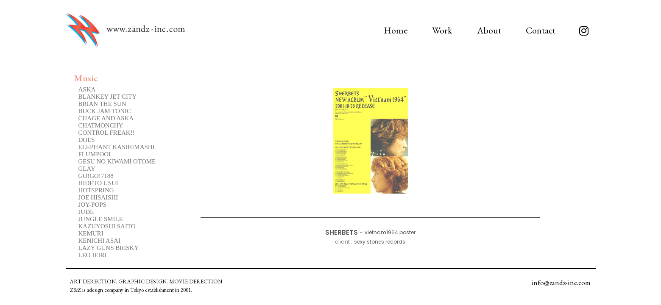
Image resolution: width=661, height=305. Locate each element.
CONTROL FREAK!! (106, 132)
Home (395, 30)
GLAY (86, 168)
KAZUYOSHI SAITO (107, 226)
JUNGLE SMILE (100, 219)
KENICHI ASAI (99, 240)
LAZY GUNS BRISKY (108, 247)
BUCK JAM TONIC (104, 111)
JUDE (86, 211)
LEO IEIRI (92, 255)
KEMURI (90, 233)
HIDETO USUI (98, 183)
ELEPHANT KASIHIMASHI (116, 147)
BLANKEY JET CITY (107, 96)
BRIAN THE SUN (102, 103)
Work (442, 30)
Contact (540, 30)
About (489, 30)
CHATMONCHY (100, 125)
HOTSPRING (96, 190)
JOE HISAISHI (98, 197)
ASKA (87, 89)
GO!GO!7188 (96, 175)
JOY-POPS (92, 204)
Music (86, 78)
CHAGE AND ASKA (106, 118)
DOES (86, 139)
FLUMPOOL (95, 154)
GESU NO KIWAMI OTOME (117, 161)
